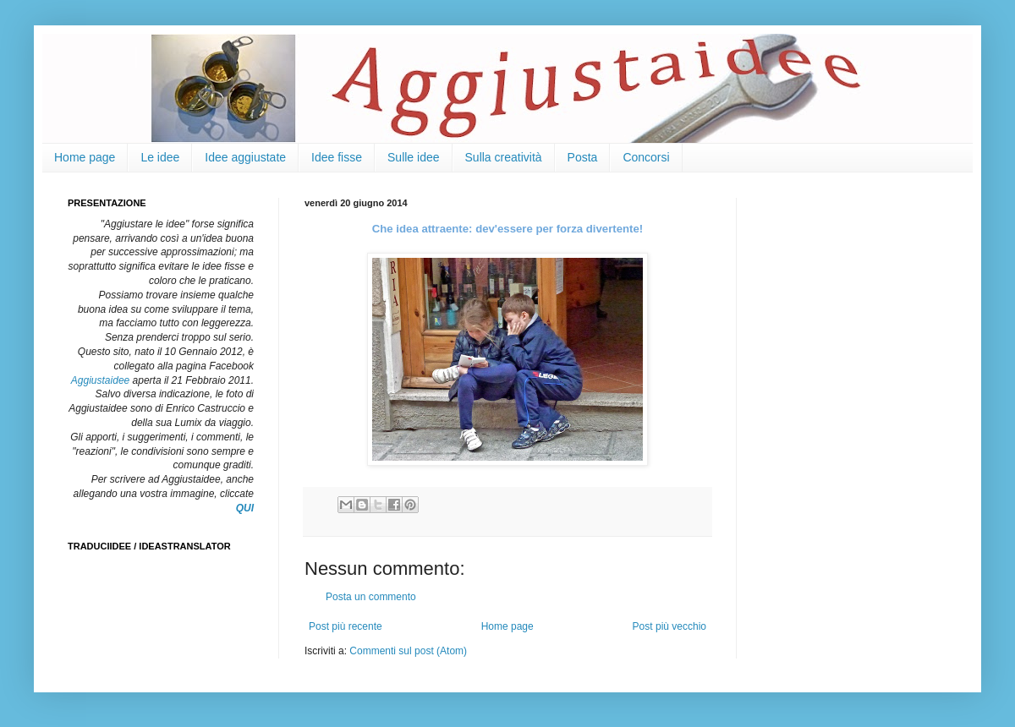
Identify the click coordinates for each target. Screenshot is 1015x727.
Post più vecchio (669, 626)
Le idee (159, 157)
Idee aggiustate (245, 157)
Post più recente (345, 626)
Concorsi (646, 157)
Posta (583, 157)
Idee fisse (336, 157)
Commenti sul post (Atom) (408, 651)
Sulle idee (413, 157)
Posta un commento (371, 597)
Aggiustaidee (100, 380)
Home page (84, 157)
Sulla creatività (503, 157)
